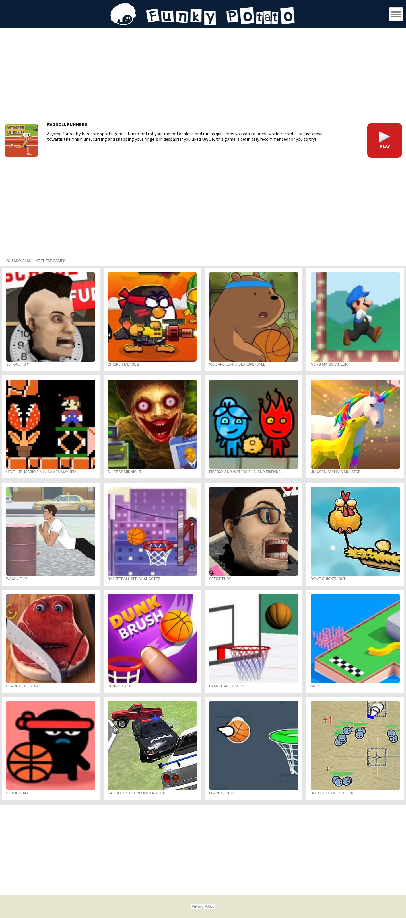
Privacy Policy (202, 906)
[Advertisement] (203, 74)
